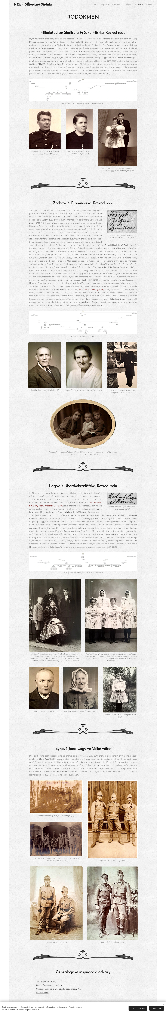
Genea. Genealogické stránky (49, 985)
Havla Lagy (68, 512)
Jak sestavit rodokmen (46, 981)
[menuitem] (91, 5)
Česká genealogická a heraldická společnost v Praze (59, 989)
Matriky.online (42, 992)
